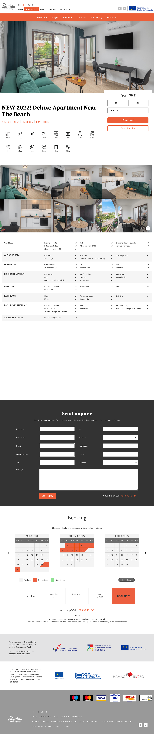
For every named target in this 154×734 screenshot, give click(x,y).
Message (19, 470)
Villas (42, 9)
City (80, 429)
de (29, 5)
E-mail (18, 446)
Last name (20, 437)
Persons (82, 463)
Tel (17, 463)
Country (82, 437)
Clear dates (126, 580)
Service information (88, 722)
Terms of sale (106, 722)
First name (20, 429)
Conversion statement (59, 727)
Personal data (39, 727)
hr (19, 5)
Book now (128, 120)
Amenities (68, 17)
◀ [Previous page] (8, 553)
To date (82, 454)
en (24, 5)
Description (41, 17)
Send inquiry (96, 17)
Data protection (124, 722)
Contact (52, 9)
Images (54, 17)
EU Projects (64, 9)
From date (83, 446)
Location (81, 17)
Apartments (31, 9)
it (33, 5)
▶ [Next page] (146, 553)
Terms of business (40, 722)
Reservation (112, 17)
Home (20, 9)
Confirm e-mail (22, 454)
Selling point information (64, 722)
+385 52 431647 (129, 495)
